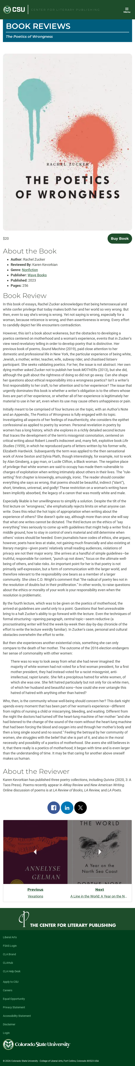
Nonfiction (30, 270)
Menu (127, 11)
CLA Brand (9, 954)
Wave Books (37, 275)
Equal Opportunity (14, 998)
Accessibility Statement (17, 1015)
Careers (7, 990)
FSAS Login (10, 945)
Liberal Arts (10, 937)
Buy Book (120, 238)
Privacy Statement (14, 1007)
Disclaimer (9, 1024)
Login (6, 1032)
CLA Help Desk (11, 971)
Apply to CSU (10, 981)
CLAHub (8, 962)
